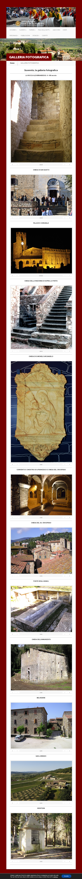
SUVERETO (22, 30)
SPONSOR (35, 35)
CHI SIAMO (13, 30)
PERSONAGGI (13, 35)
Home (12, 63)
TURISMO (32, 30)
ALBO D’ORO (56, 30)
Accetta (66, 876)
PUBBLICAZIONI (25, 35)
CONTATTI (45, 35)
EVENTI (65, 30)
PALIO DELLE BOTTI (43, 30)
